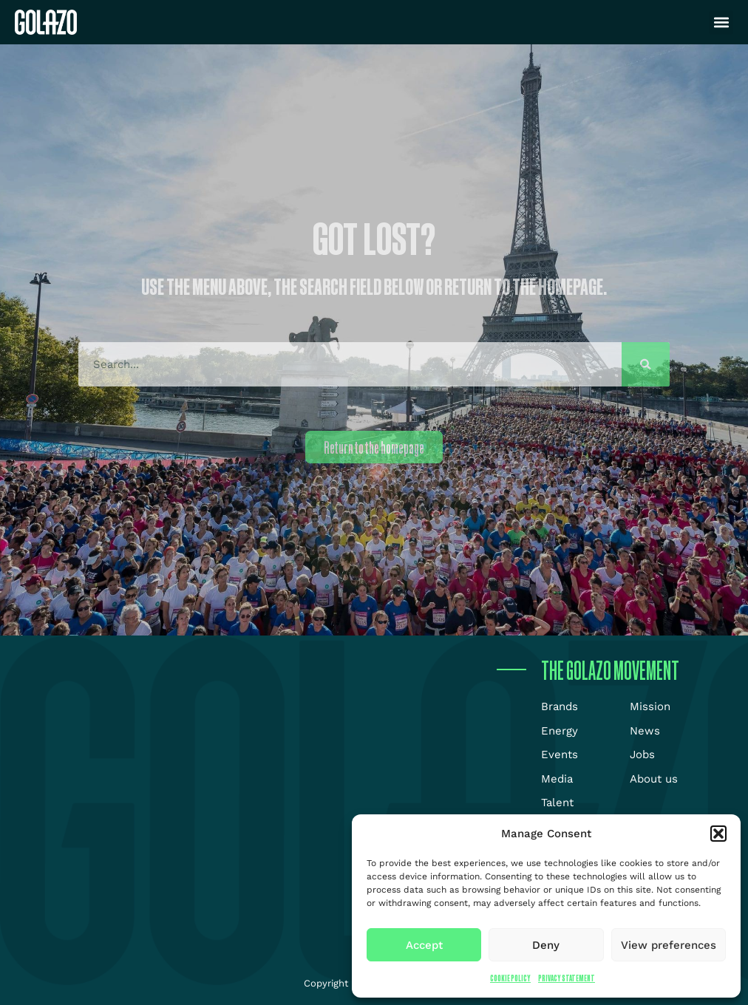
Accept (424, 945)
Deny (546, 945)
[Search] (646, 364)
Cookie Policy (510, 978)
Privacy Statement (566, 978)
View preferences (668, 945)
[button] (718, 833)
